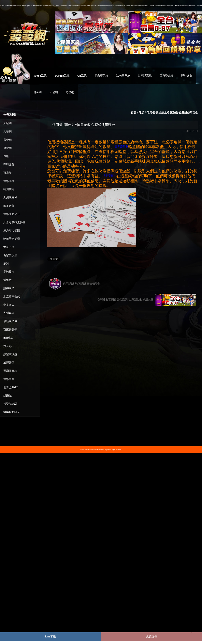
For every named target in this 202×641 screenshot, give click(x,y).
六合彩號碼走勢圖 (14, 222)
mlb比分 (8, 337)
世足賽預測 (109, 175)
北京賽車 (8, 304)
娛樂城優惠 (10, 354)
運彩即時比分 (11, 214)
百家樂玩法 (10, 255)
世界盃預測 (121, 146)
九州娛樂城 (10, 197)
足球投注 (8, 271)
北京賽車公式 (11, 296)
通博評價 (8, 362)
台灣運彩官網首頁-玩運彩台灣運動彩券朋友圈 (146, 300)
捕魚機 (7, 280)
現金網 (37, 92)
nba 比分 (8, 205)
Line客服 (50, 636)
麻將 (6, 263)
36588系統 (40, 75)
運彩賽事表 (10, 370)
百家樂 (7, 172)
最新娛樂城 (10, 321)
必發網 (70, 92)
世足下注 (8, 247)
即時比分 (186, 75)
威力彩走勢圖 (11, 230)
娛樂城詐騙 (10, 403)
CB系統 (82, 75)
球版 (6, 156)
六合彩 (7, 346)
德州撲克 (8, 189)
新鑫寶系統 (101, 75)
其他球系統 (145, 75)
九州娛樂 (8, 312)
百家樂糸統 (166, 75)
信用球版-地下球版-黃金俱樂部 (75, 284)
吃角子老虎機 (11, 238)
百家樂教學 (10, 329)
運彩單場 (8, 379)
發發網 (7, 147)
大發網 (54, 92)
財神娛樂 (8, 288)
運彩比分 (8, 181)
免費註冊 (151, 636)
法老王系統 (123, 75)
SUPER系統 (61, 75)
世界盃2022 (10, 387)
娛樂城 (7, 395)
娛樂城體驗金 (11, 412)
